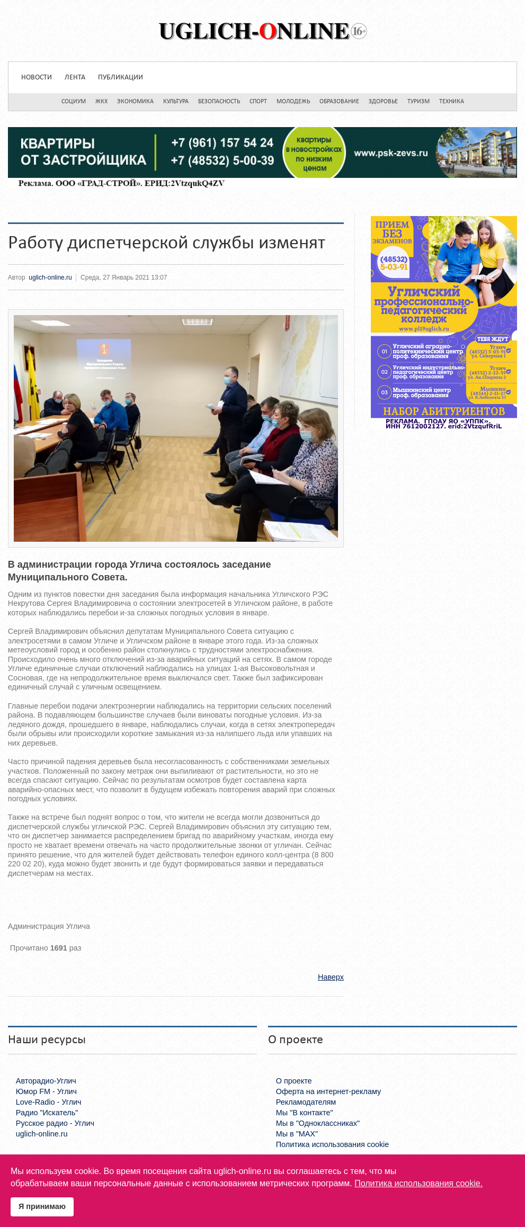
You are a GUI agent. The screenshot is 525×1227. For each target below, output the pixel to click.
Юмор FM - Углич (46, 1091)
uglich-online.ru (50, 277)
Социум (73, 101)
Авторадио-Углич (46, 1081)
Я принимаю (42, 1206)
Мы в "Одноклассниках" (318, 1123)
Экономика (135, 101)
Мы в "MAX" (297, 1134)
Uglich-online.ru (263, 30)
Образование (339, 101)
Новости (36, 78)
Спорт (258, 101)
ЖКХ (101, 101)
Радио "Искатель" (47, 1112)
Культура (176, 101)
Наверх (331, 977)
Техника (451, 101)
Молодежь (293, 101)
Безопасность (219, 101)
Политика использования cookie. (418, 1183)
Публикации (120, 78)
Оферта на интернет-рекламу (328, 1091)
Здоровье (383, 101)
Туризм (418, 101)
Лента (75, 78)
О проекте (294, 1081)
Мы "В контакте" (304, 1112)
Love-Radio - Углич (49, 1102)
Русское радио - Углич (55, 1123)
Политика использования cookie (332, 1144)
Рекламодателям (306, 1102)
